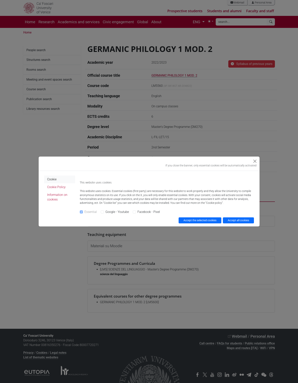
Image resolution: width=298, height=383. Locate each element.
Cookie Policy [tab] (56, 187)
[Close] (255, 161)
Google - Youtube (117, 212)
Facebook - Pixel (148, 212)
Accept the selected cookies (199, 220)
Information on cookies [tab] (57, 197)
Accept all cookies (238, 220)
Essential (90, 212)
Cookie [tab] (51, 179)
